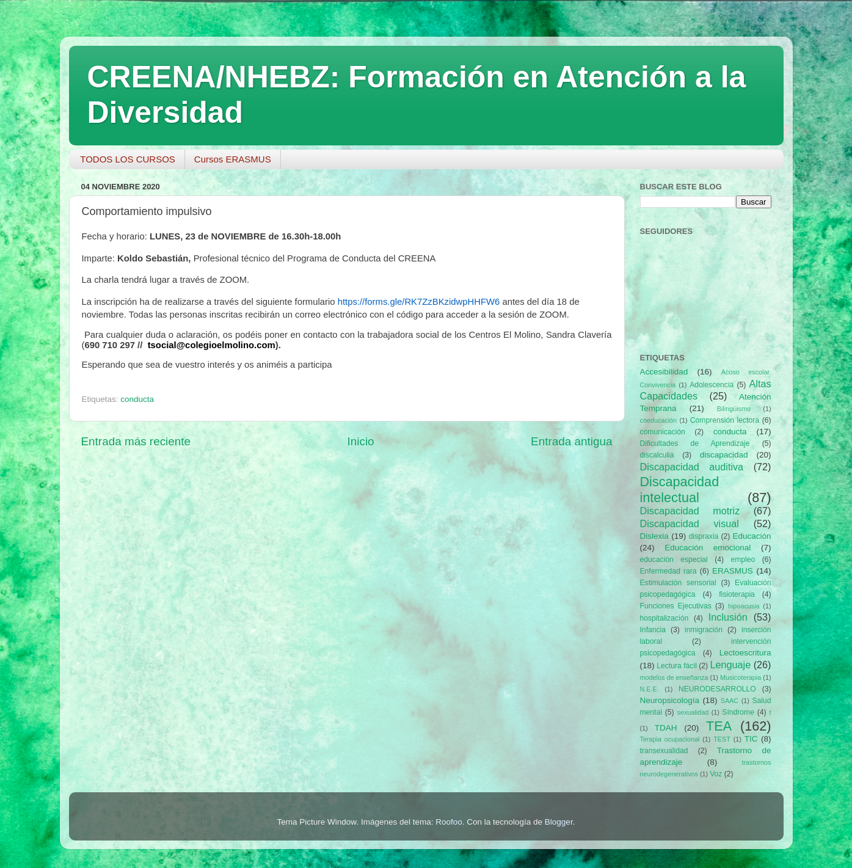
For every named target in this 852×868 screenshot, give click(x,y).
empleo (742, 559)
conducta (137, 399)
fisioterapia (737, 594)
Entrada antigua (571, 441)
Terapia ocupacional (670, 739)
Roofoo (448, 821)
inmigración (704, 629)
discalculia (657, 455)
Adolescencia (712, 385)
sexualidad (693, 712)
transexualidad (664, 750)
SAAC (729, 700)
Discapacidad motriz (690, 510)
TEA (719, 726)
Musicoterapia (740, 677)
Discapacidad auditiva (692, 466)
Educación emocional (707, 547)
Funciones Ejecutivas (676, 606)
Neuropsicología (670, 700)
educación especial (674, 559)
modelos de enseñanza (674, 677)
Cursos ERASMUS (232, 159)
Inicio (361, 441)
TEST (721, 739)
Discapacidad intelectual (679, 489)
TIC (751, 738)
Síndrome (738, 712)
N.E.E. (649, 689)
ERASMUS (732, 570)
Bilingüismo (734, 408)
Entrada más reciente (136, 441)
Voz (716, 774)
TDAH (666, 727)
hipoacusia (744, 606)
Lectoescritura (745, 652)
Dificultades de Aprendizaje (695, 443)
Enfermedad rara (668, 571)
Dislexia (654, 536)
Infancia (653, 629)
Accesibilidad (664, 371)
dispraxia (704, 536)
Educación (751, 536)
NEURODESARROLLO (717, 689)
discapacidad (724, 454)
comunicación (662, 432)
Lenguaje (730, 664)
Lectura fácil (677, 666)
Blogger (559, 821)
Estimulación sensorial (678, 582)
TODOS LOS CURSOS (127, 159)
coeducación (658, 420)
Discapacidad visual (689, 523)
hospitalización (664, 618)
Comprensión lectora (724, 420)
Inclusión (728, 616)
